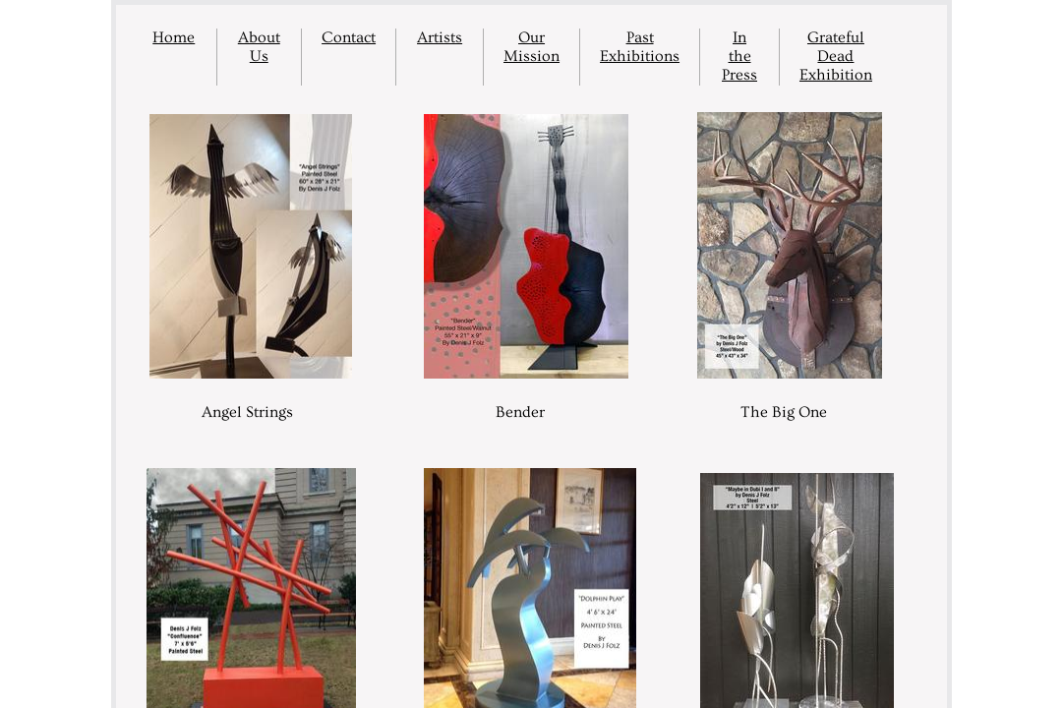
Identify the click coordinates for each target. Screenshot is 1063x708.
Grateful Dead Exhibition (835, 56)
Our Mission (531, 47)
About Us (259, 47)
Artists (439, 37)
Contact (349, 37)
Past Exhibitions (639, 47)
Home (173, 37)
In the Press (739, 56)
